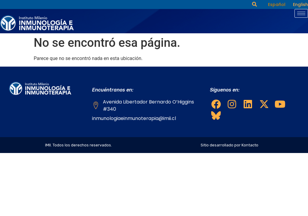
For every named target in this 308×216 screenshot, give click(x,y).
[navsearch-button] (254, 4)
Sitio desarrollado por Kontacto (229, 145)
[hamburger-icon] (301, 13)
